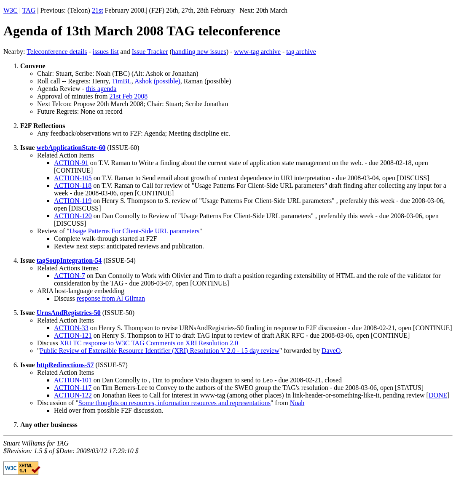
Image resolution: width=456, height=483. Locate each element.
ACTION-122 (73, 395)
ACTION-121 (73, 335)
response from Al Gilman (111, 298)
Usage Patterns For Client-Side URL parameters (134, 231)
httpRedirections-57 (65, 364)
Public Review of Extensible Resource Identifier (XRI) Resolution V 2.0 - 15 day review (159, 350)
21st (97, 10)
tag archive (301, 51)
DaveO (331, 350)
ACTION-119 (72, 200)
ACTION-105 (73, 177)
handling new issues (199, 51)
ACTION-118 (72, 185)
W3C (10, 10)
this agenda (101, 88)
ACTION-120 (73, 215)
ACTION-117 (72, 387)
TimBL (121, 81)
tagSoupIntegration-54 (69, 260)
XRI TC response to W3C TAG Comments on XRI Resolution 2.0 (149, 343)
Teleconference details (57, 51)
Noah (297, 402)
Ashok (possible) (157, 81)
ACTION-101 (73, 380)
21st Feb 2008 (129, 96)
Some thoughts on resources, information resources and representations (174, 402)
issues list (106, 51)
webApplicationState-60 (71, 147)
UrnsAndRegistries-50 (69, 312)
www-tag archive (257, 51)
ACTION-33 (71, 327)
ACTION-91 (71, 162)
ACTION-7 (69, 275)
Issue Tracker (150, 51)
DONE (438, 395)
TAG (29, 10)
